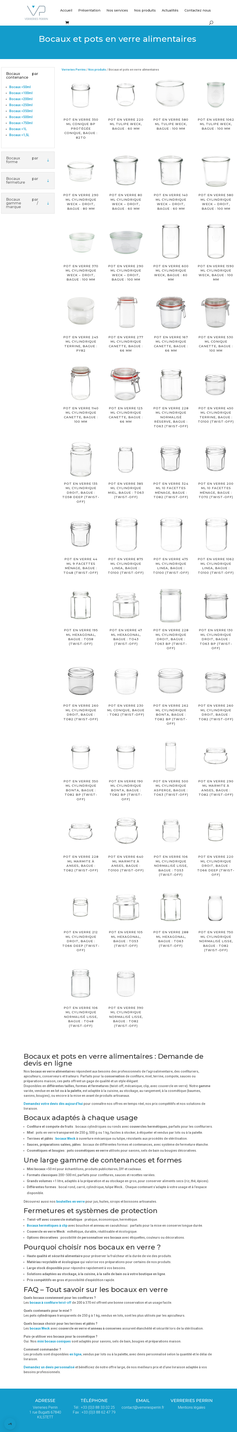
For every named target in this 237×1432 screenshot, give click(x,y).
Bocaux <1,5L (19, 135)
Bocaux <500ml (21, 117)
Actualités (170, 10)
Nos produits (145, 10)
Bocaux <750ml (21, 123)
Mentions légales (191, 1407)
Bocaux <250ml (21, 105)
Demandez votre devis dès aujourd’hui (53, 1104)
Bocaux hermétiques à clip (47, 1225)
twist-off (50, 1302)
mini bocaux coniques (54, 1341)
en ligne (75, 1354)
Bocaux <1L (18, 129)
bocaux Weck (65, 1138)
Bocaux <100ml (21, 93)
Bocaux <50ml (20, 87)
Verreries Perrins (74, 69)
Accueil (66, 10)
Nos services (117, 10)
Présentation (89, 10)
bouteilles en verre (70, 1201)
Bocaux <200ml (21, 99)
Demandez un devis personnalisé (49, 1367)
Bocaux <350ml (21, 111)
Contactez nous (197, 10)
